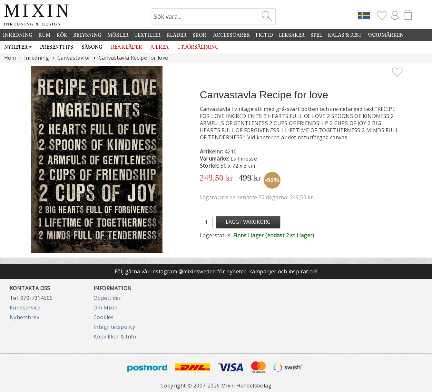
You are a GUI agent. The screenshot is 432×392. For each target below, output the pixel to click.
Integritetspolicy (114, 326)
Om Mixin (105, 307)
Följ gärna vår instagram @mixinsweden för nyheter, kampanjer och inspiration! (216, 271)
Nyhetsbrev (24, 317)
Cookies (103, 317)
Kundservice (25, 307)
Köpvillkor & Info (114, 336)
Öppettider (107, 297)
